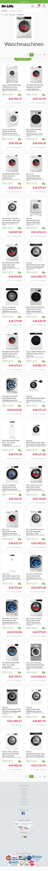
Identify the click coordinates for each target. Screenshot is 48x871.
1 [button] (31, 54)
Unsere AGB (24, 795)
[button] (44, 55)
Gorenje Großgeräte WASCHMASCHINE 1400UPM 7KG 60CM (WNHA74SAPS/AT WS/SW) (9, 311)
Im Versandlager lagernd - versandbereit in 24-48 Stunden (8, 95)
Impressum (24, 797)
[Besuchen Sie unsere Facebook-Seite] (24, 814)
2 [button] (35, 54)
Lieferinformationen (24, 799)
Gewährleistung (24, 804)
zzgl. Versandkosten (17, 102)
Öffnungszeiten (24, 788)
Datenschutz (24, 793)
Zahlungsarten (24, 790)
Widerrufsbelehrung (24, 801)
